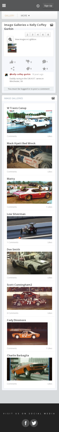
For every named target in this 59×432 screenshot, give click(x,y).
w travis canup (16, 108)
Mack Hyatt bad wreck (21, 143)
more (25, 15)
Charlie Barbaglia (18, 355)
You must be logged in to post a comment (29, 89)
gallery (9, 15)
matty (11, 178)
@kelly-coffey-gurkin (20, 74)
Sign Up (48, 5)
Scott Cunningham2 (19, 284)
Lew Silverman (16, 214)
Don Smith (13, 249)
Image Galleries (15, 25)
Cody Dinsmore (16, 320)
